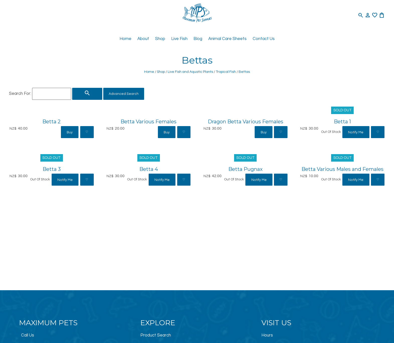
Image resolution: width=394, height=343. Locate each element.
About (143, 39)
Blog (197, 39)
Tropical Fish (226, 72)
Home (125, 39)
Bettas (244, 72)
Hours (267, 335)
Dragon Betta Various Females (245, 121)
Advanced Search (124, 94)
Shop (160, 39)
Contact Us (264, 39)
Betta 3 (52, 169)
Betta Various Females (148, 121)
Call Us (27, 335)
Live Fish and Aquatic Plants (190, 72)
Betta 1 (342, 121)
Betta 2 (51, 121)
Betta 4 (148, 169)
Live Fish (179, 39)
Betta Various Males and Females (342, 169)
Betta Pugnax (245, 169)
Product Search (155, 335)
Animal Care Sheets (227, 39)
